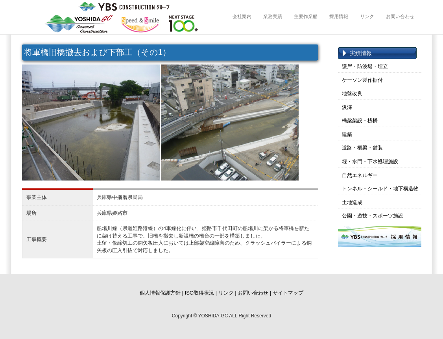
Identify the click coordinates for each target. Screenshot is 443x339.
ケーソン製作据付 (362, 80)
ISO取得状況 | (201, 293)
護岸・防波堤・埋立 (365, 66)
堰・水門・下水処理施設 (370, 161)
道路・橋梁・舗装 (362, 148)
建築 (347, 134)
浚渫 (347, 107)
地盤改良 (352, 93)
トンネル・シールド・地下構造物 (380, 189)
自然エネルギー (360, 175)
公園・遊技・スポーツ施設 (372, 216)
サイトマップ (288, 293)
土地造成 (352, 202)
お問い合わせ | (254, 293)
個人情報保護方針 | (161, 293)
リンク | (227, 293)
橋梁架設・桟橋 (360, 120)
